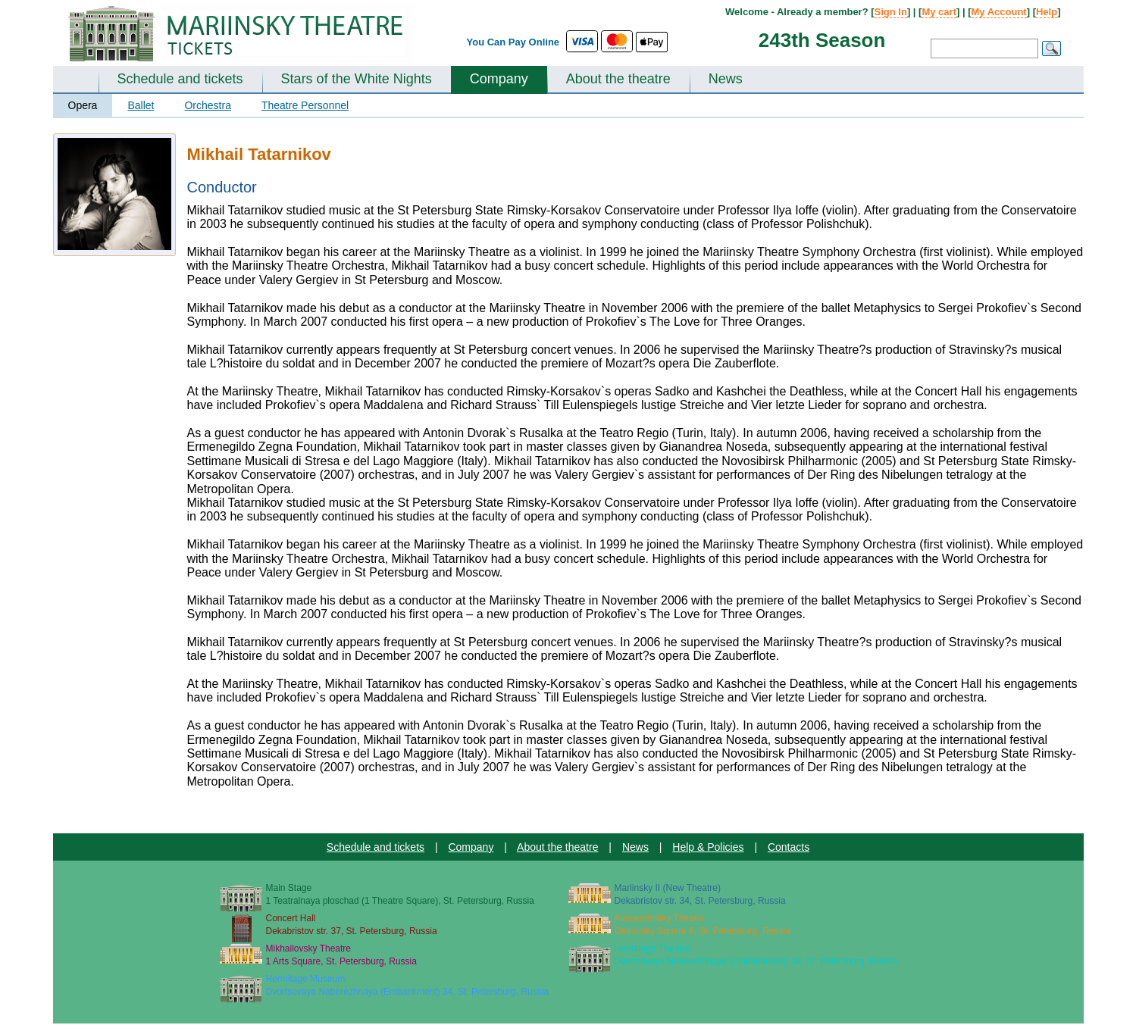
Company (499, 78)
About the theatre (618, 78)
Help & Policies (707, 847)
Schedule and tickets (180, 78)
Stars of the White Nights (356, 78)
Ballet (140, 105)
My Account (999, 11)
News (726, 78)
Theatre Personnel (305, 105)
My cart (939, 11)
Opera (83, 105)
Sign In (891, 11)
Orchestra (207, 105)
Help (1046, 11)
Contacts (788, 847)
